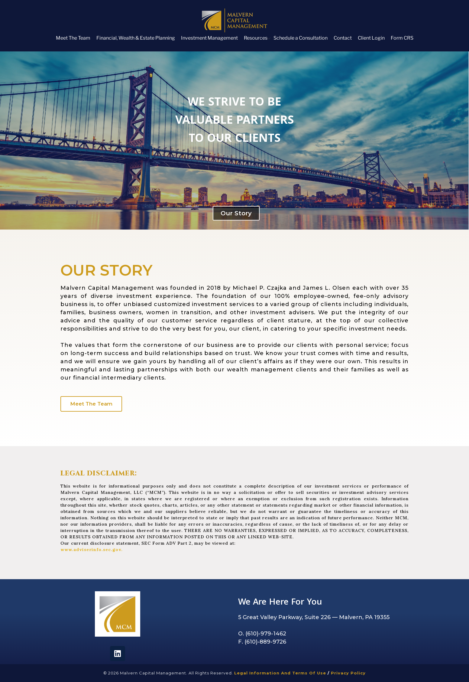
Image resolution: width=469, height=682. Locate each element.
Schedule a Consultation (300, 38)
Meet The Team (73, 38)
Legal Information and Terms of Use (281, 673)
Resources (255, 38)
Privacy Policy (348, 673)
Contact (343, 38)
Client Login (371, 38)
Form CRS (402, 38)
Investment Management (209, 38)
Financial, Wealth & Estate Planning (135, 38)
